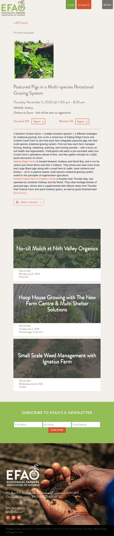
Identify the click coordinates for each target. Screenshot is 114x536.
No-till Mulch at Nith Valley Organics (57, 248)
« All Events (20, 23)
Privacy (66, 528)
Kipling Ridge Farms (24, 161)
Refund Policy (20, 193)
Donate (84, 5)
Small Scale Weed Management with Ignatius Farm (57, 358)
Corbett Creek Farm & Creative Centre (34, 178)
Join (70, 5)
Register (37, 121)
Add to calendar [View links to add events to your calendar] (29, 202)
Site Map (88, 528)
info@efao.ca (14, 512)
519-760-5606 (15, 508)
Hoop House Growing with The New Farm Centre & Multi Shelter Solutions (57, 303)
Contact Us (56, 528)
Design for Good (15, 532)
